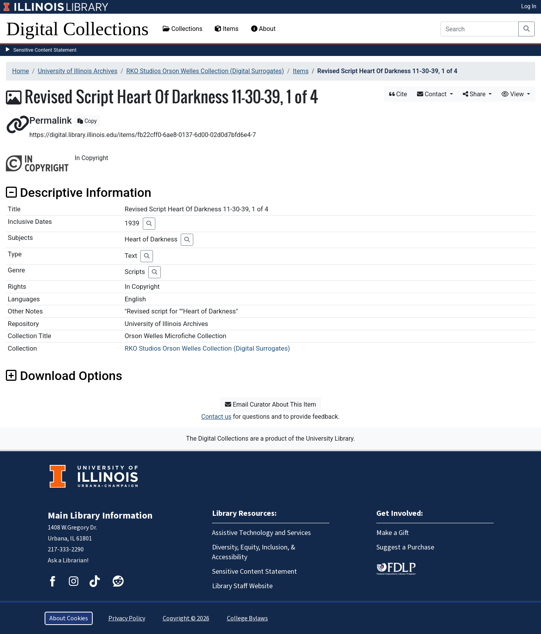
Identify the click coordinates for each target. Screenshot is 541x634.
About (263, 28)
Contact (432, 94)
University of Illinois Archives (78, 71)
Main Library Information (100, 515)
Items (226, 28)
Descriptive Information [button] (78, 192)
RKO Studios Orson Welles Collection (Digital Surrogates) (205, 71)
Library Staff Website (242, 586)
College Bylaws (247, 618)
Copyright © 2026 (186, 618)
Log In (528, 6)
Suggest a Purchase (405, 547)
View (513, 94)
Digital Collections (77, 28)
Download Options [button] (64, 375)
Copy (87, 121)
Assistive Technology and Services (261, 533)
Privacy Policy (126, 618)
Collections (183, 28)
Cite (398, 94)
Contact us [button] (216, 416)
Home (20, 71)
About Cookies (68, 618)
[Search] (479, 29)
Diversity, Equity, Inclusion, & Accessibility (253, 552)
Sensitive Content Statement (45, 50)
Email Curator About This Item (270, 404)
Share (475, 94)
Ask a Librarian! (68, 560)
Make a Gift (392, 533)
